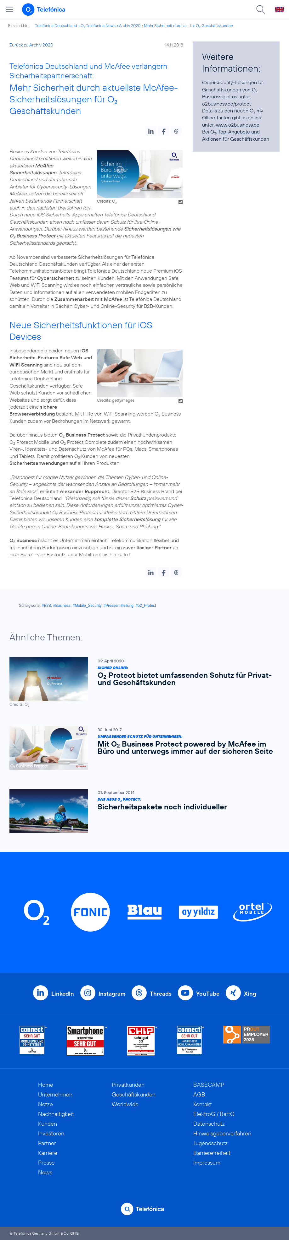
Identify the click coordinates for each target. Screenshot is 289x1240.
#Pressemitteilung (118, 605)
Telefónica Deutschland (56, 25)
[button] (150, 130)
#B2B (46, 605)
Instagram (112, 993)
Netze (45, 1104)
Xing (250, 993)
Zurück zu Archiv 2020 (31, 45)
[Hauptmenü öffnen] (9, 9)
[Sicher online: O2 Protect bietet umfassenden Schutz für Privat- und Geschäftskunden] (141, 682)
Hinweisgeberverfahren (222, 1133)
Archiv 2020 (129, 25)
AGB (199, 1094)
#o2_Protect (146, 605)
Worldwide (125, 1104)
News (45, 1172)
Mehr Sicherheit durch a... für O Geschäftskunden (188, 25)
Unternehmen (55, 1094)
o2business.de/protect (226, 104)
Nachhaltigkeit (56, 1114)
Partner (47, 1143)
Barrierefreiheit (211, 1152)
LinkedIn (62, 993)
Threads (161, 993)
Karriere (47, 1152)
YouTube (207, 993)
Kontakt (202, 1104)
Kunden (47, 1123)
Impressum (206, 1162)
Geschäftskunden (134, 1094)
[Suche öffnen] (260, 9)
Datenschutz (209, 1123)
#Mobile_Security (87, 605)
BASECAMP (208, 1084)
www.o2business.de (237, 125)
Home (45, 1084)
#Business (62, 605)
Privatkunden (128, 1084)
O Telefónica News (98, 25)
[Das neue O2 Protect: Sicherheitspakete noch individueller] (141, 811)
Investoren (51, 1133)
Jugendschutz (210, 1143)
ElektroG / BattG (214, 1114)
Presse (46, 1162)
